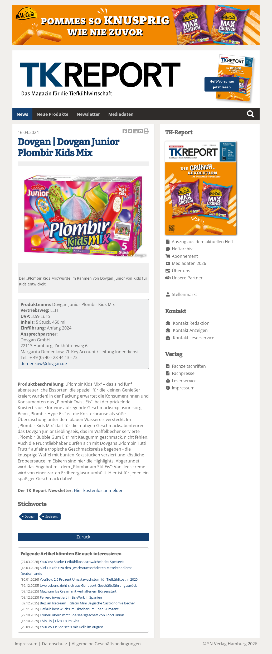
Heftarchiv (182, 249)
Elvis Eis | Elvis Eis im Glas (59, 620)
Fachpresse (183, 373)
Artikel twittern (130, 131)
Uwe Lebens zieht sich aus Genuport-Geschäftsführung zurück (88, 585)
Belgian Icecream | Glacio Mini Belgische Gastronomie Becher (87, 603)
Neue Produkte (52, 114)
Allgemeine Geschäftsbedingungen (106, 644)
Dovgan (30, 516)
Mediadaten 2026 (189, 263)
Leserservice (184, 381)
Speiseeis (51, 516)
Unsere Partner (187, 278)
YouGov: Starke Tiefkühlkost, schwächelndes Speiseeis (82, 561)
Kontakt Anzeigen (190, 330)
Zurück (83, 537)
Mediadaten (121, 114)
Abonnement (185, 256)
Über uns (181, 271)
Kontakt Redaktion (191, 323)
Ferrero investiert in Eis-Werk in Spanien (71, 597)
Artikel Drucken (146, 131)
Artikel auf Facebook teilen (125, 131)
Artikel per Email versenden (141, 131)
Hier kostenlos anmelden (99, 490)
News (22, 114)
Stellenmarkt (184, 294)
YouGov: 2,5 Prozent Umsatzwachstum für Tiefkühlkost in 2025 (89, 579)
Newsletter (88, 114)
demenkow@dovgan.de (44, 363)
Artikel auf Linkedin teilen (135, 131)
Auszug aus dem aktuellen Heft (202, 242)
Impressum (183, 388)
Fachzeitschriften (189, 366)
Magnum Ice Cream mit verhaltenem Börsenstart (78, 591)
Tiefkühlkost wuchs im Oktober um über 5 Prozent (79, 609)
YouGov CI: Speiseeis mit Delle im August (71, 626)
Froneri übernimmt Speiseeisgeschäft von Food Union (82, 615)
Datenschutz (54, 644)
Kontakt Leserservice (193, 338)
